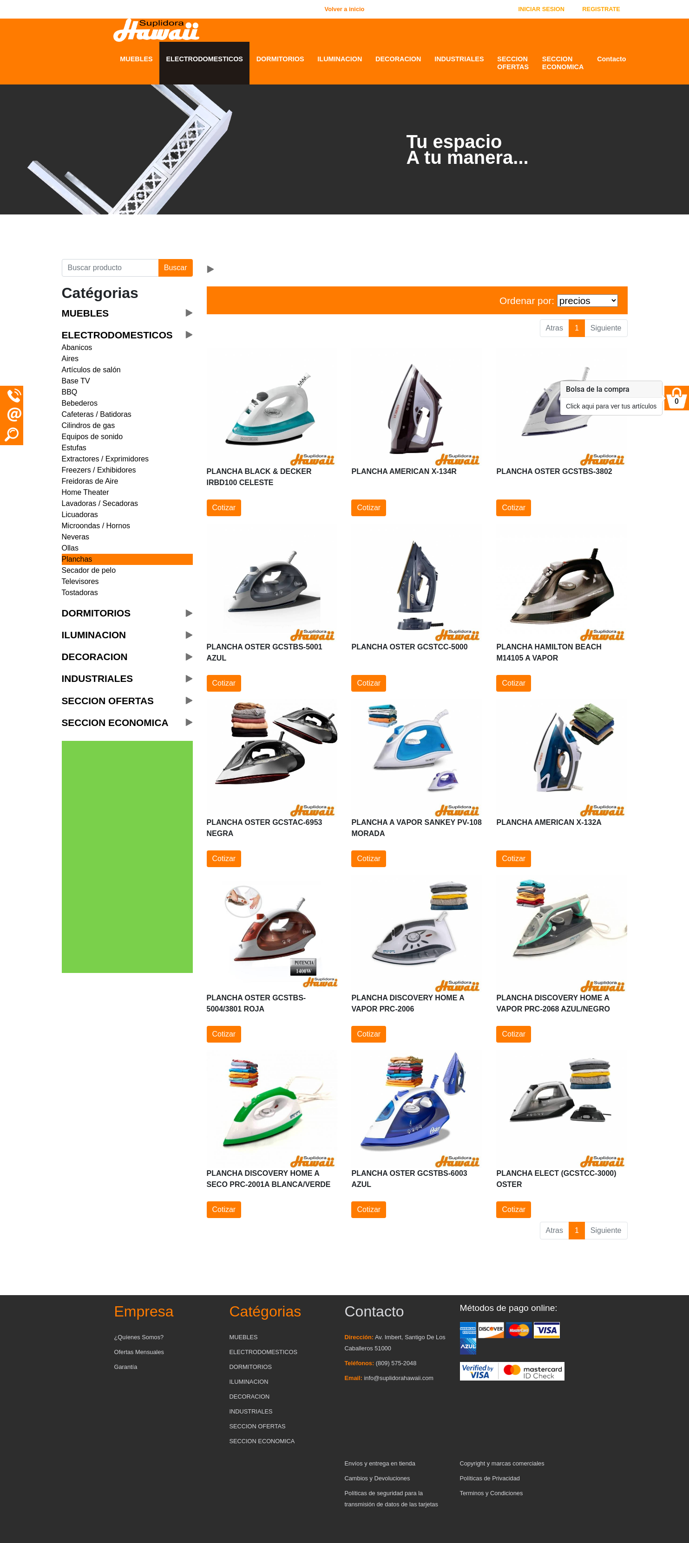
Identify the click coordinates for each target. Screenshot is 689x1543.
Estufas (74, 448)
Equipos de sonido (92, 437)
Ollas (70, 548)
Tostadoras (80, 592)
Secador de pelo (89, 570)
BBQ (70, 392)
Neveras (76, 537)
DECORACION (398, 59)
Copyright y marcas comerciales (502, 1463)
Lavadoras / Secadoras (100, 503)
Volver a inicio (345, 9)
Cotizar (224, 508)
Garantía (126, 1366)
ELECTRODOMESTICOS (204, 59)
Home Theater (85, 492)
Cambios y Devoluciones (377, 1478)
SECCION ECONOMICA (563, 63)
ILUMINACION (339, 59)
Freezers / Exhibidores (99, 470)
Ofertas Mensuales (139, 1352)
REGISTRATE (601, 9)
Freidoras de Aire (90, 481)
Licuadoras (80, 515)
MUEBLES (136, 59)
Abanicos (77, 347)
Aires (70, 359)
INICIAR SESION (541, 9)
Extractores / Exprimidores (105, 459)
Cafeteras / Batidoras (96, 414)
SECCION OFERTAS (513, 63)
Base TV (76, 381)
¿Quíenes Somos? (139, 1337)
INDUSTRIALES (459, 59)
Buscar (175, 268)
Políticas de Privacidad (490, 1478)
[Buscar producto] (110, 268)
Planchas (77, 559)
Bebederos (80, 403)
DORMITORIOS (280, 59)
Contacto (611, 59)
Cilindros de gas (88, 425)
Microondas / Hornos (96, 526)
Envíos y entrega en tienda (380, 1463)
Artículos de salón (91, 370)
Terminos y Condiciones (491, 1493)
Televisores (80, 581)
